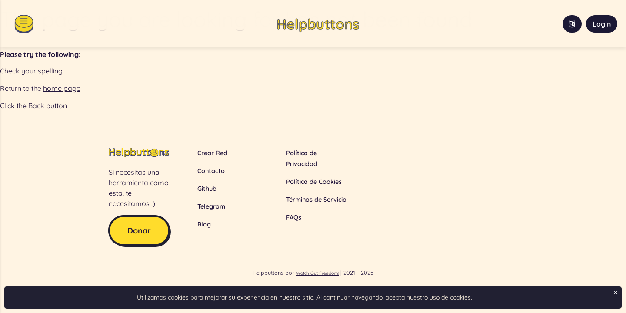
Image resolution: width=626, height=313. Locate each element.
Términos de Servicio (316, 199)
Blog (204, 224)
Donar (139, 231)
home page (61, 88)
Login (602, 24)
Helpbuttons (317, 24)
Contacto (211, 171)
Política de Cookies (314, 182)
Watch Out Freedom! (317, 273)
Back (36, 105)
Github (206, 189)
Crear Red (212, 153)
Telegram (211, 206)
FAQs (293, 217)
